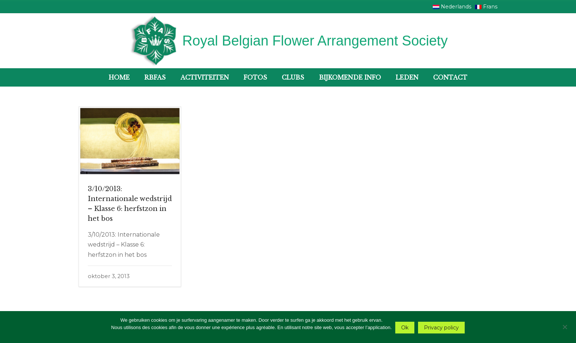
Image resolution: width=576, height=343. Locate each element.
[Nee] (564, 326)
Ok (404, 327)
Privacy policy (441, 327)
